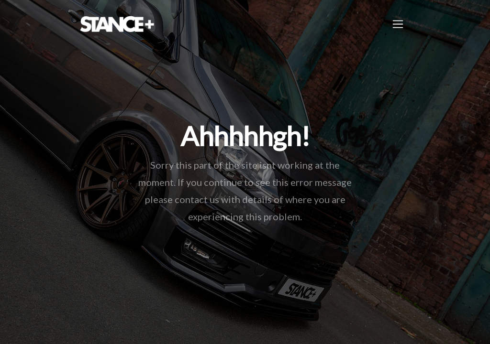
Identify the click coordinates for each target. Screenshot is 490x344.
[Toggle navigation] (398, 24)
